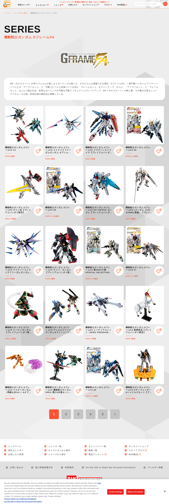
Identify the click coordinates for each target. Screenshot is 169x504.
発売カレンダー (16, 450)
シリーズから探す (57, 454)
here (99, 486)
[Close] (165, 495)
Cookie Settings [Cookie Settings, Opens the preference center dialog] (115, 495)
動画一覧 (93, 450)
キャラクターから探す (59, 450)
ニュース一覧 (55, 446)
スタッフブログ (138, 450)
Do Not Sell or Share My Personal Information (110, 467)
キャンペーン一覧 (97, 446)
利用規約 (69, 467)
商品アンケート (98, 454)
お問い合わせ (16, 467)
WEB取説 (135, 454)
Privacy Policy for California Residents (20, 502)
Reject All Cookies (135, 495)
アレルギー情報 (155, 467)
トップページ (14, 446)
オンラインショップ (139, 446)
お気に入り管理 (16, 454)
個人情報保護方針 (44, 467)
